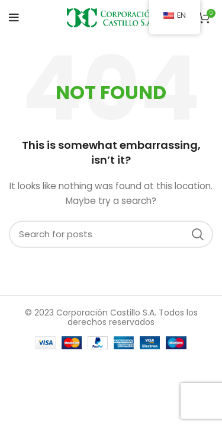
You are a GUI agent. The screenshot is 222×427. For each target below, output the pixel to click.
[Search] (111, 234)
